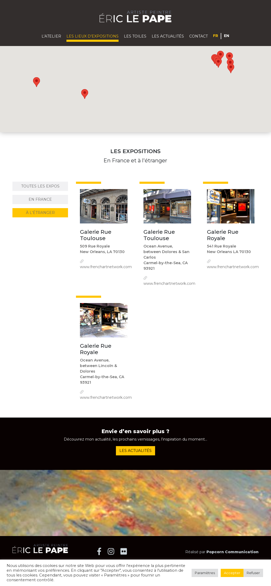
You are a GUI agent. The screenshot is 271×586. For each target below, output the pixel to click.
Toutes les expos (40, 186)
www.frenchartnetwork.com (106, 266)
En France (40, 199)
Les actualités (168, 36)
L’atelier (51, 36)
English (226, 35)
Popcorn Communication (232, 552)
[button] (220, 56)
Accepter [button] (232, 573)
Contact (198, 36)
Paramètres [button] (205, 573)
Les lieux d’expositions (92, 36)
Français (215, 35)
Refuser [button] (253, 573)
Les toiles (135, 36)
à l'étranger (40, 212)
